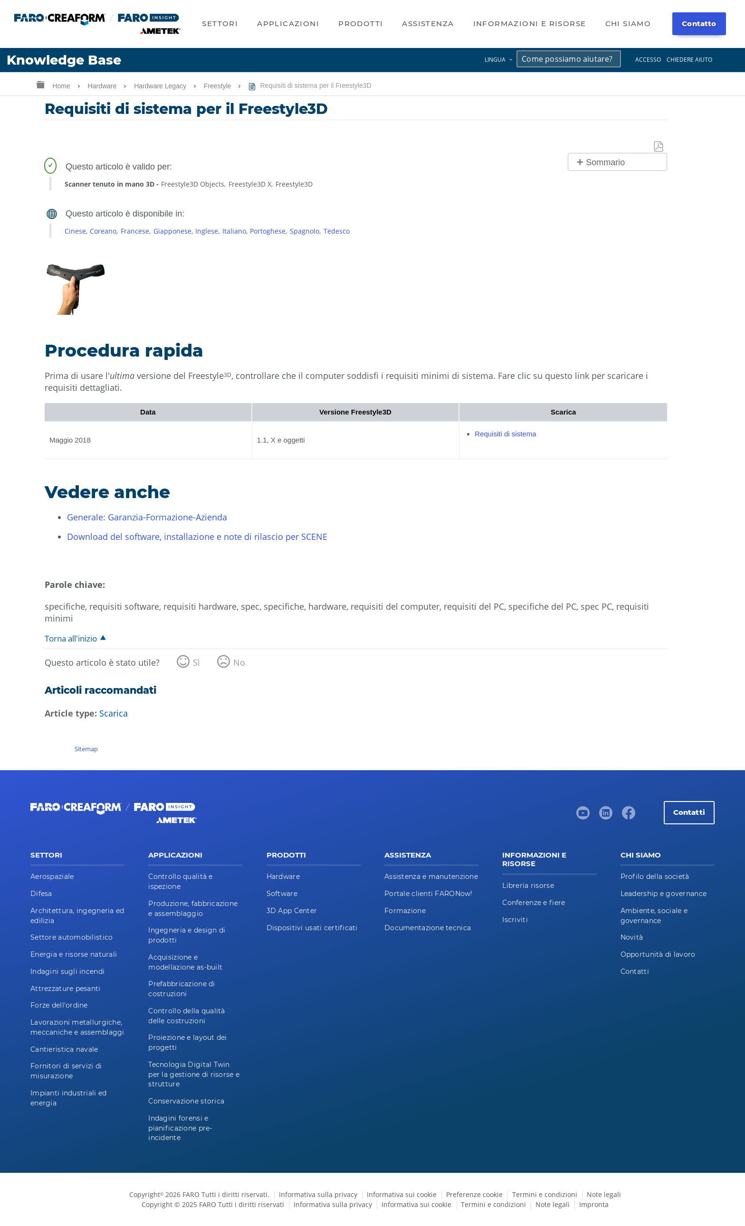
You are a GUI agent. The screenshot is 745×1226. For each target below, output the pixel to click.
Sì (196, 662)
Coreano (103, 231)
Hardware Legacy (161, 86)
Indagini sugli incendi (67, 971)
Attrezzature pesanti (65, 988)
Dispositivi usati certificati (312, 928)
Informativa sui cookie (402, 1194)
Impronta (594, 1204)
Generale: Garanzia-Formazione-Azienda (147, 517)
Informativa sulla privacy (318, 1194)
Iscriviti (515, 919)
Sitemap (86, 749)
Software (282, 893)
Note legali (604, 1194)
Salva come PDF (659, 147)
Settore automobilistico (71, 937)
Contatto (699, 23)
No (239, 662)
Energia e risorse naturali (73, 954)
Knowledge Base (64, 60)
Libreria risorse (528, 885)
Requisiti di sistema (505, 434)
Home (62, 86)
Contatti (689, 812)
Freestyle (218, 86)
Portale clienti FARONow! (428, 893)
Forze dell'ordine (59, 1005)
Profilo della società (655, 876)
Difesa (41, 893)
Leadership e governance (664, 893)
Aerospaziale (52, 876)
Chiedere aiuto (689, 60)
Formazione (405, 910)
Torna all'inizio (71, 638)
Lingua (495, 60)
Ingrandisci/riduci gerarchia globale (40, 84)
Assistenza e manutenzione (431, 876)
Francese (135, 231)
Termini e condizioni (544, 1194)
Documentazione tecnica (427, 928)
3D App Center (292, 910)
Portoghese (268, 231)
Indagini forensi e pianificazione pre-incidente (180, 1128)
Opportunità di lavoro (658, 954)
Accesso (648, 60)
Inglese (206, 231)
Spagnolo (304, 231)
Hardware (103, 86)
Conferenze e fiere (533, 902)
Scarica (113, 713)
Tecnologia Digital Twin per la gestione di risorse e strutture (193, 1074)
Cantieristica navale (64, 1049)
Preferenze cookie (474, 1194)
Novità (632, 937)
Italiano (234, 231)
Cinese (75, 231)
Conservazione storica (186, 1101)
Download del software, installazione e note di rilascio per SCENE (197, 536)
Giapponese (172, 231)
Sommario (605, 162)
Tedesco (337, 231)
